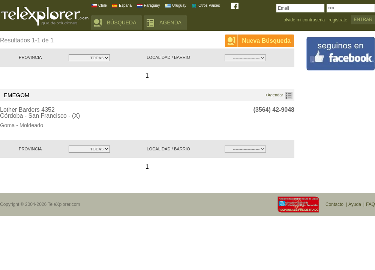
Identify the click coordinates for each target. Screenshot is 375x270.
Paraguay (152, 5)
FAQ (370, 204)
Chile (102, 5)
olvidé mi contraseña (304, 20)
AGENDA (170, 23)
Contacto (335, 204)
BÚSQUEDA (121, 23)
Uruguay (179, 5)
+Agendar (274, 95)
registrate (337, 20)
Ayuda (354, 204)
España (125, 5)
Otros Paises (209, 5)
